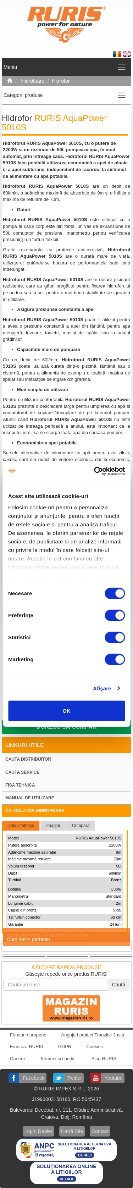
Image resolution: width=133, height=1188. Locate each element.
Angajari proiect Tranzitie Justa (92, 1035)
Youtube (114, 1078)
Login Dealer (38, 1131)
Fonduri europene (28, 1035)
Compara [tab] (80, 825)
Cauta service (22, 772)
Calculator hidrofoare (34, 810)
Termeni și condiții (58, 1058)
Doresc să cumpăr (67, 727)
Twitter (74, 1078)
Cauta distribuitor (28, 759)
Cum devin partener (28, 939)
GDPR (65, 1046)
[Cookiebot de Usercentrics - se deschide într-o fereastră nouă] (95, 471)
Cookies (94, 1046)
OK (66, 711)
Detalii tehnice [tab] (20, 825)
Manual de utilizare (29, 797)
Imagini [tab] (53, 825)
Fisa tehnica (20, 785)
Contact (100, 1131)
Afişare (102, 688)
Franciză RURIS (26, 1046)
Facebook (33, 1078)
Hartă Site (72, 1131)
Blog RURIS (104, 1058)
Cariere (17, 1058)
